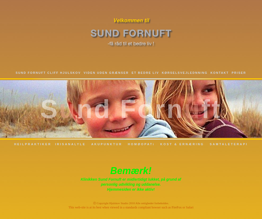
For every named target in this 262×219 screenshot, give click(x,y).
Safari (189, 207)
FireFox (176, 207)
